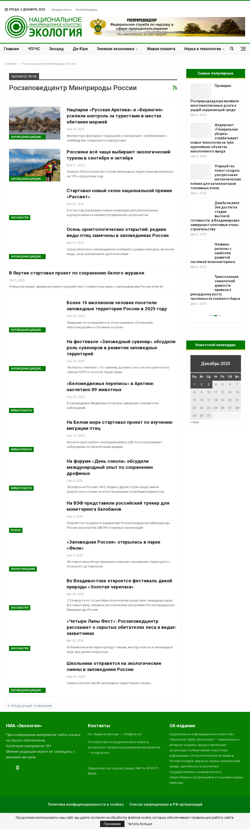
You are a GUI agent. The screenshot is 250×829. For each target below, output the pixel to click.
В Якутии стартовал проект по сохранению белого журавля (76, 273)
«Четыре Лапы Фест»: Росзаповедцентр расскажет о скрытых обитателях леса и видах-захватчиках (122, 627)
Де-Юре (80, 49)
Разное (16, 530)
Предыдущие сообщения (29, 706)
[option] (215, 195)
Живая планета (161, 49)
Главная (11, 49)
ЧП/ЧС (34, 49)
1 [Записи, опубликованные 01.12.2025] (194, 384)
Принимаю (112, 824)
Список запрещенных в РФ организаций (165, 804)
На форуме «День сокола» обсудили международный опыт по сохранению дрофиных (110, 467)
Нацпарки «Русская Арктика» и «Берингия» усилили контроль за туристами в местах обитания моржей (115, 116)
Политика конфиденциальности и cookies (86, 804)
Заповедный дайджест (27, 137)
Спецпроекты (61, 9)
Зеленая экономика (115, 49)
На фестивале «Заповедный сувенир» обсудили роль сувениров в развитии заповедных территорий (121, 348)
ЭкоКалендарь (86, 9)
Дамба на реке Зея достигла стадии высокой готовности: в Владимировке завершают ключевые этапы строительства (215, 216)
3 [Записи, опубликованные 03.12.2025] (208, 384)
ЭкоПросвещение (23, 569)
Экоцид (56, 49)
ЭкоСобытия (20, 217)
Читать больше (140, 824)
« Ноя (194, 422)
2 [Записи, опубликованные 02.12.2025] (201, 384)
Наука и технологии (202, 49)
